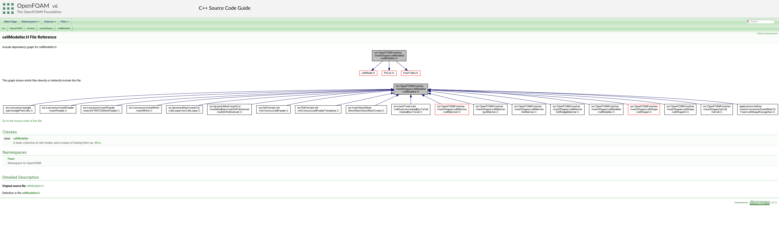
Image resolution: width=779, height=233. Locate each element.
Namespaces (30, 22)
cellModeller (64, 28)
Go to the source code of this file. (22, 120)
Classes (50, 22)
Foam (11, 158)
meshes (31, 28)
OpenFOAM (33, 5)
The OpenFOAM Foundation (39, 12)
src (3, 28)
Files (65, 22)
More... (98, 142)
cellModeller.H (35, 185)
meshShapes (46, 28)
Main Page (10, 21)
